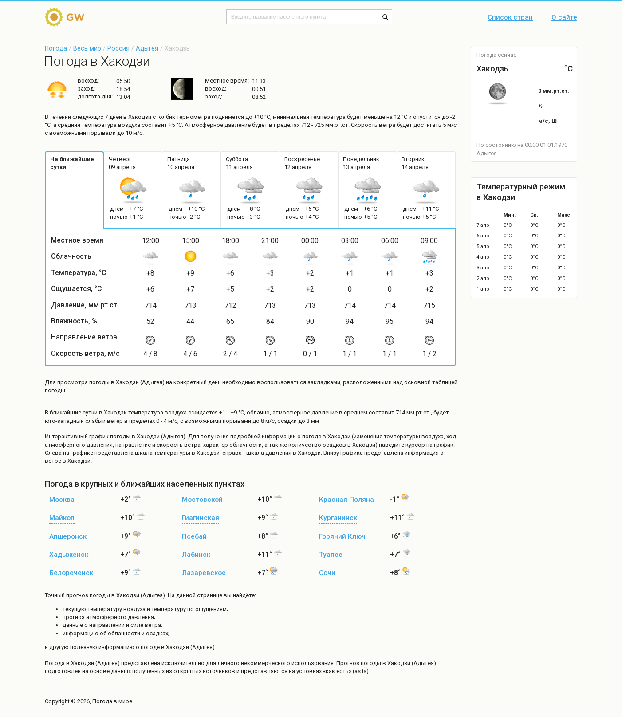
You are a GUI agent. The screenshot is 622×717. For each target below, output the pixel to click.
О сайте (564, 17)
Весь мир (87, 48)
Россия (118, 48)
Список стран (510, 17)
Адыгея (147, 48)
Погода (56, 48)
